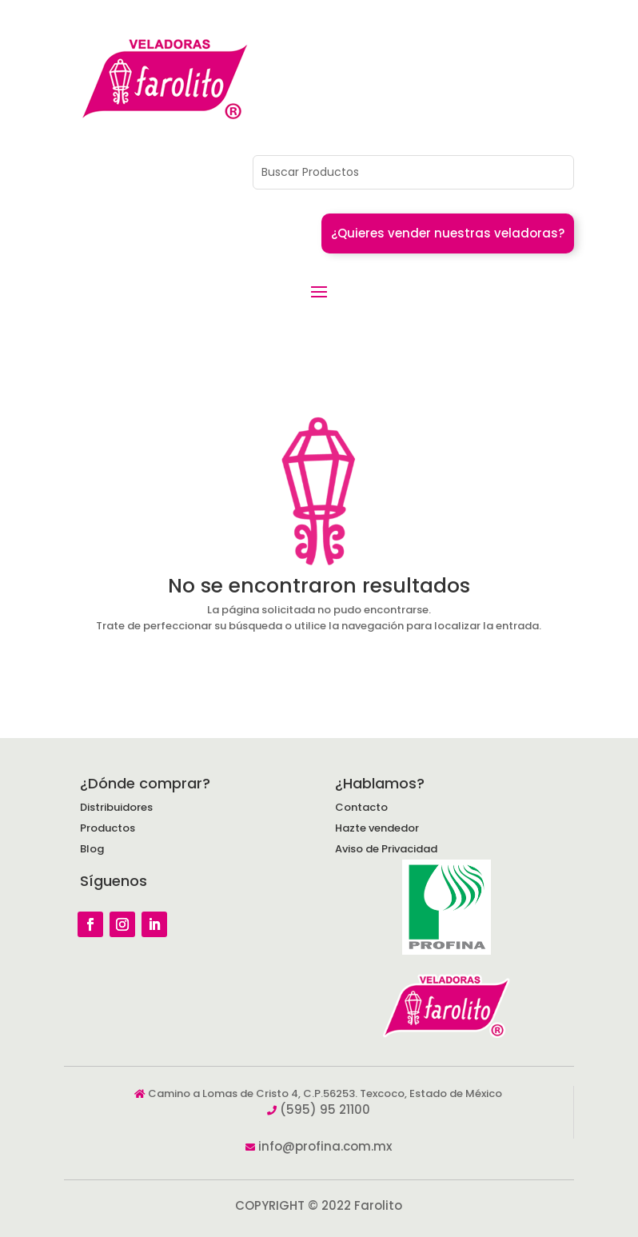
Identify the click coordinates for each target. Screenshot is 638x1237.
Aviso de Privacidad (386, 848)
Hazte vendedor (377, 828)
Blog (92, 848)
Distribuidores (116, 807)
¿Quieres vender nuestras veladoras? (447, 233)
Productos (107, 828)
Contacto (361, 807)
